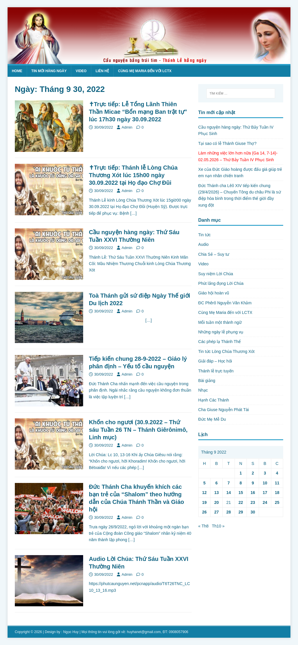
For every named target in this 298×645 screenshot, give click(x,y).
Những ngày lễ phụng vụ (221, 332)
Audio (203, 244)
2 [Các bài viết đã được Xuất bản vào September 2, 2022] (253, 473)
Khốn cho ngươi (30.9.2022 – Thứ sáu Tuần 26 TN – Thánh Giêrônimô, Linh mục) (138, 429)
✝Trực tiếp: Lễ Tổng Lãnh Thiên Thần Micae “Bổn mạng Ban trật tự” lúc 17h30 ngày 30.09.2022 (138, 111)
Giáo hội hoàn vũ (213, 293)
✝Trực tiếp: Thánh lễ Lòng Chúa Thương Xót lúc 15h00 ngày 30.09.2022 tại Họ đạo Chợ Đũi (133, 175)
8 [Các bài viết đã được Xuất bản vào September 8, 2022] (241, 483)
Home (17, 71)
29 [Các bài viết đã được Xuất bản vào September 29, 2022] (240, 512)
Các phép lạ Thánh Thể (219, 341)
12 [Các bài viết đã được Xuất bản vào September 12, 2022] (204, 492)
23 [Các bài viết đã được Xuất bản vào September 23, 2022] (253, 502)
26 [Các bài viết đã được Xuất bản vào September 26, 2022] (204, 512)
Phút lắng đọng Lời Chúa (221, 283)
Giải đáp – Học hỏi (215, 361)
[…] (133, 213)
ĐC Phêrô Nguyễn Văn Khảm (224, 303)
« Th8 (203, 526)
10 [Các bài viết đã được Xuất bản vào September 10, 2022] (265, 483)
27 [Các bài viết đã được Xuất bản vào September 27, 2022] (216, 512)
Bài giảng (206, 380)
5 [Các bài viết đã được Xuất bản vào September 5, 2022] (204, 483)
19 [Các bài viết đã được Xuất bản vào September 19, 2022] (204, 502)
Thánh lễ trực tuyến (216, 371)
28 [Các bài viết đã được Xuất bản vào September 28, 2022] (228, 512)
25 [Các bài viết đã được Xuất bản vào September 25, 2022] (277, 502)
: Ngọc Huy (70, 632)
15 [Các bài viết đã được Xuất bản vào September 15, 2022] (240, 492)
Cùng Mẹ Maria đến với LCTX (145, 71)
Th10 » (218, 526)
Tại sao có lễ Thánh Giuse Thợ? (227, 143)
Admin (127, 127)
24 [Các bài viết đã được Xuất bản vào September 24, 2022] (265, 502)
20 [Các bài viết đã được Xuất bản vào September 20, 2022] (216, 502)
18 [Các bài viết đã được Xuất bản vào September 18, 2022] (277, 492)
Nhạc (203, 390)
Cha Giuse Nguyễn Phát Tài (223, 409)
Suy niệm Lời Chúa (215, 273)
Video (81, 71)
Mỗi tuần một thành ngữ (220, 322)
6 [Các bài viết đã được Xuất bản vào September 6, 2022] (216, 483)
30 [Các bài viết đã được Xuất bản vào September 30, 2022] (253, 512)
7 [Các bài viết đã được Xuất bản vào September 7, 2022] (228, 483)
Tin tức (204, 234)
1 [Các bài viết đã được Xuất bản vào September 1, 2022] (241, 473)
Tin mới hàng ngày (49, 71)
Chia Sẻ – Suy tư (213, 254)
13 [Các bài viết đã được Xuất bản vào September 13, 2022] (216, 492)
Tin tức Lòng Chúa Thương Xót (226, 351)
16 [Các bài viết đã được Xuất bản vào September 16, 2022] (253, 492)
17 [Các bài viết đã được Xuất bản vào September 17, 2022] (265, 492)
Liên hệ (102, 71)
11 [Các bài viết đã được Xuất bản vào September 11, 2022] (277, 483)
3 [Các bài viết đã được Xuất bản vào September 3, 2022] (265, 473)
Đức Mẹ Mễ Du (212, 419)
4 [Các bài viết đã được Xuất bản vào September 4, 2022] (277, 473)
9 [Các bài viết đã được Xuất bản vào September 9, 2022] (253, 483)
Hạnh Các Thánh (213, 400)
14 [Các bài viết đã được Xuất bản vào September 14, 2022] (228, 492)
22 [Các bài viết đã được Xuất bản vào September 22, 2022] (240, 502)
